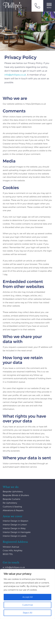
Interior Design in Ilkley (14, 528)
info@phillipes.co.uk (15, 74)
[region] (27, 594)
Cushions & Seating (12, 506)
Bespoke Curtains (11, 499)
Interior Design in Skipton (15, 521)
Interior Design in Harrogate (17, 532)
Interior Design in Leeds (14, 536)
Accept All (27, 597)
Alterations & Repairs (13, 510)
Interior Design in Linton (15, 524)
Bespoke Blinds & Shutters (16, 495)
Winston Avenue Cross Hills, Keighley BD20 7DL (12, 550)
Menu (49, 5)
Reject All (27, 612)
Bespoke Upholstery (13, 491)
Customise (27, 605)
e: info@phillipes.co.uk (14, 567)
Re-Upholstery (10, 503)
